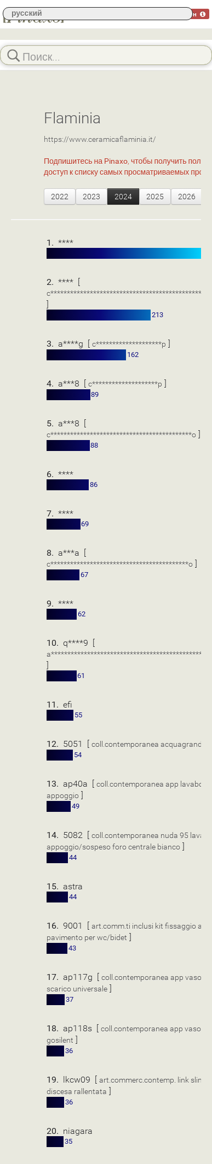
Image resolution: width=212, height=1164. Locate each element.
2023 (91, 196)
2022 (59, 196)
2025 (155, 196)
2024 (123, 196)
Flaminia (72, 117)
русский (27, 13)
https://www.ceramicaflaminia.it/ (100, 139)
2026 (187, 196)
